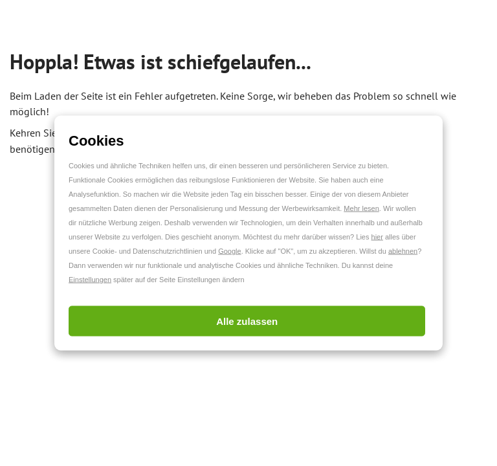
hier (377, 237)
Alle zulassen (247, 321)
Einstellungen (90, 279)
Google (229, 251)
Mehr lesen (361, 208)
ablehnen (402, 251)
